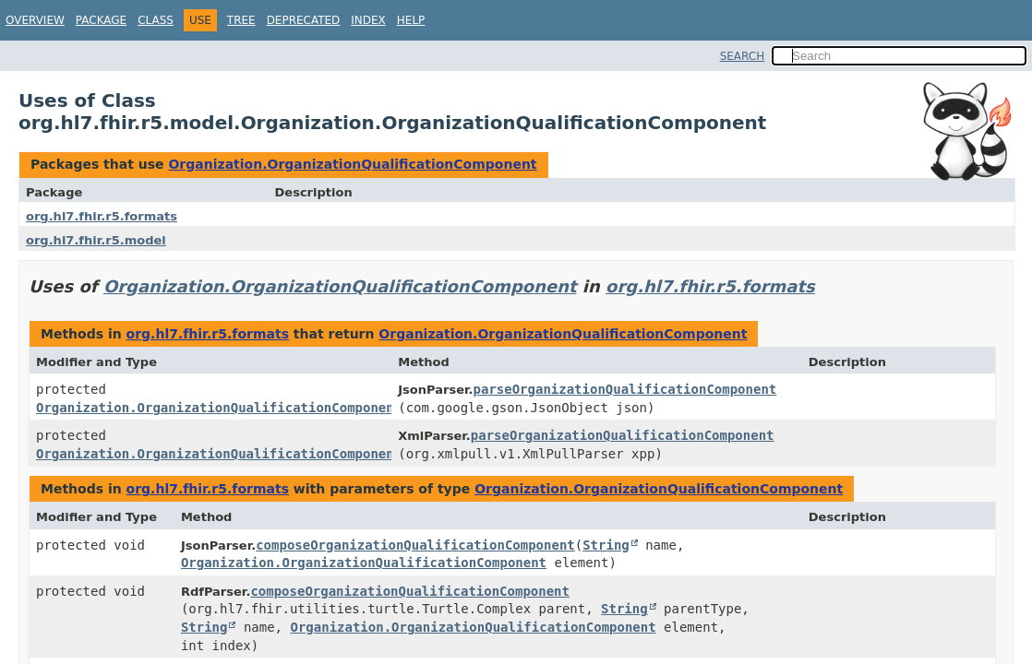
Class (156, 20)
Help (411, 20)
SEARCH (742, 56)
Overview (35, 20)
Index (368, 20)
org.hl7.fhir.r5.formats (101, 216)
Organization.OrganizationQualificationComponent (352, 164)
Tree (241, 20)
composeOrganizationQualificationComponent (415, 545)
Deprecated (304, 20)
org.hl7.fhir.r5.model (96, 240)
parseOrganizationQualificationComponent (625, 389)
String (606, 545)
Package (101, 20)
